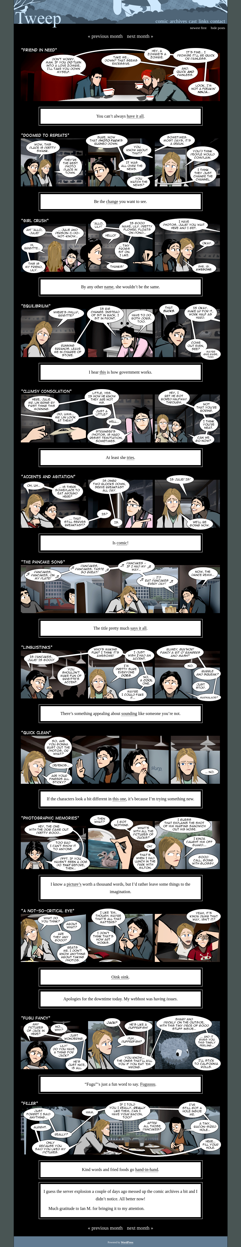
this (103, 372)
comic (162, 21)
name (108, 287)
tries (130, 457)
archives (178, 21)
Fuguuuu (147, 1084)
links (203, 21)
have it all (135, 116)
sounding (129, 713)
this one (119, 799)
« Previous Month (105, 36)
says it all (139, 628)
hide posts (218, 28)
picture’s (74, 884)
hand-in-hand (146, 1169)
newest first (198, 28)
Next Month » (140, 36)
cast (193, 21)
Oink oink (119, 977)
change (112, 201)
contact (217, 21)
